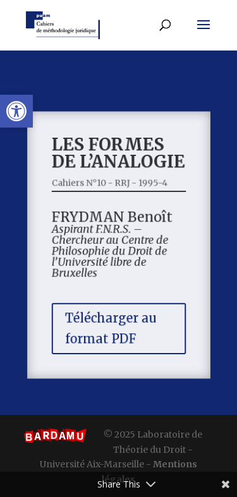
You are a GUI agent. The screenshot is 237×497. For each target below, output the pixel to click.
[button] (16, 111)
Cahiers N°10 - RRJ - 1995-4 (110, 184)
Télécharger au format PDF (110, 325)
